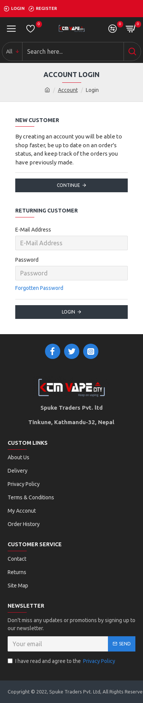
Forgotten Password (39, 288)
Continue (68, 185)
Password (27, 260)
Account (68, 90)
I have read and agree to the (62, 661)
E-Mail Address (33, 230)
